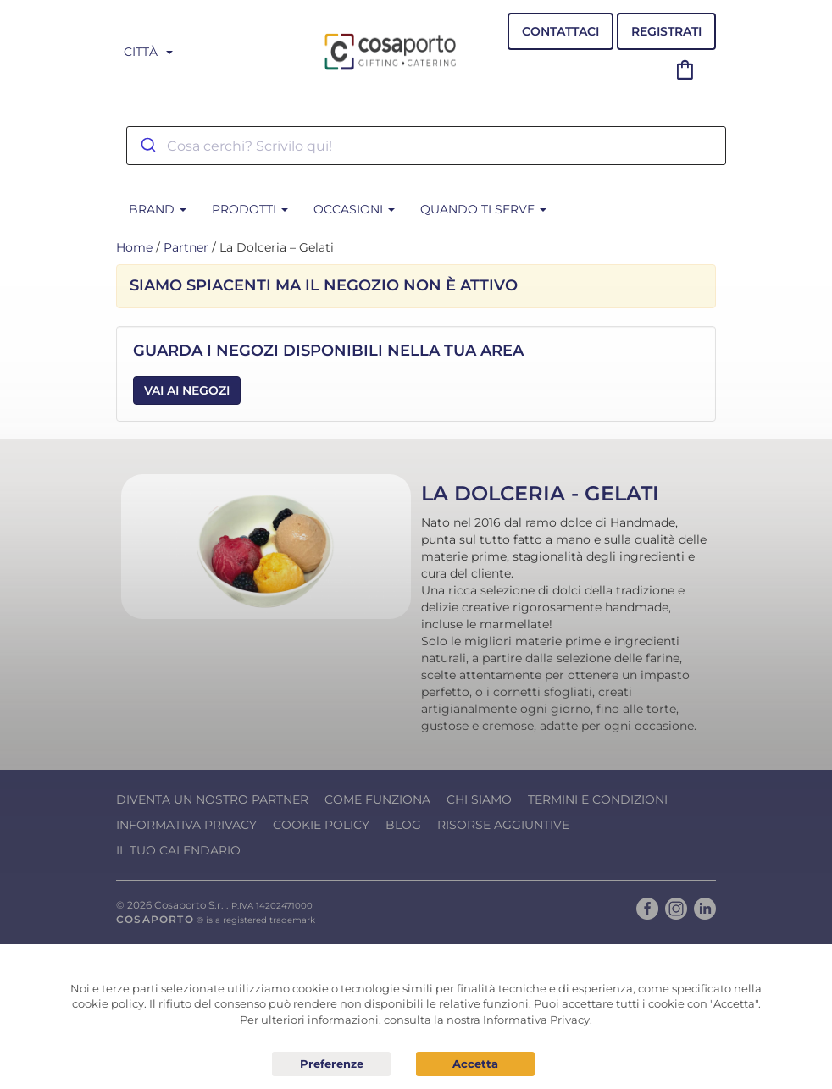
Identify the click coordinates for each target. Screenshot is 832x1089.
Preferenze (331, 1064)
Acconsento (475, 1064)
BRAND (157, 209)
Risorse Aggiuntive (503, 824)
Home (134, 247)
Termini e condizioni (598, 799)
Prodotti (250, 209)
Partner (186, 247)
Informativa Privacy (186, 824)
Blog (403, 824)
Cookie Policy (321, 824)
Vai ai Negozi (187, 390)
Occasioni (354, 209)
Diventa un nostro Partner (212, 799)
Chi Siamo (479, 799)
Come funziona (377, 799)
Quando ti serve (483, 209)
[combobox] (426, 145)
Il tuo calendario (178, 850)
